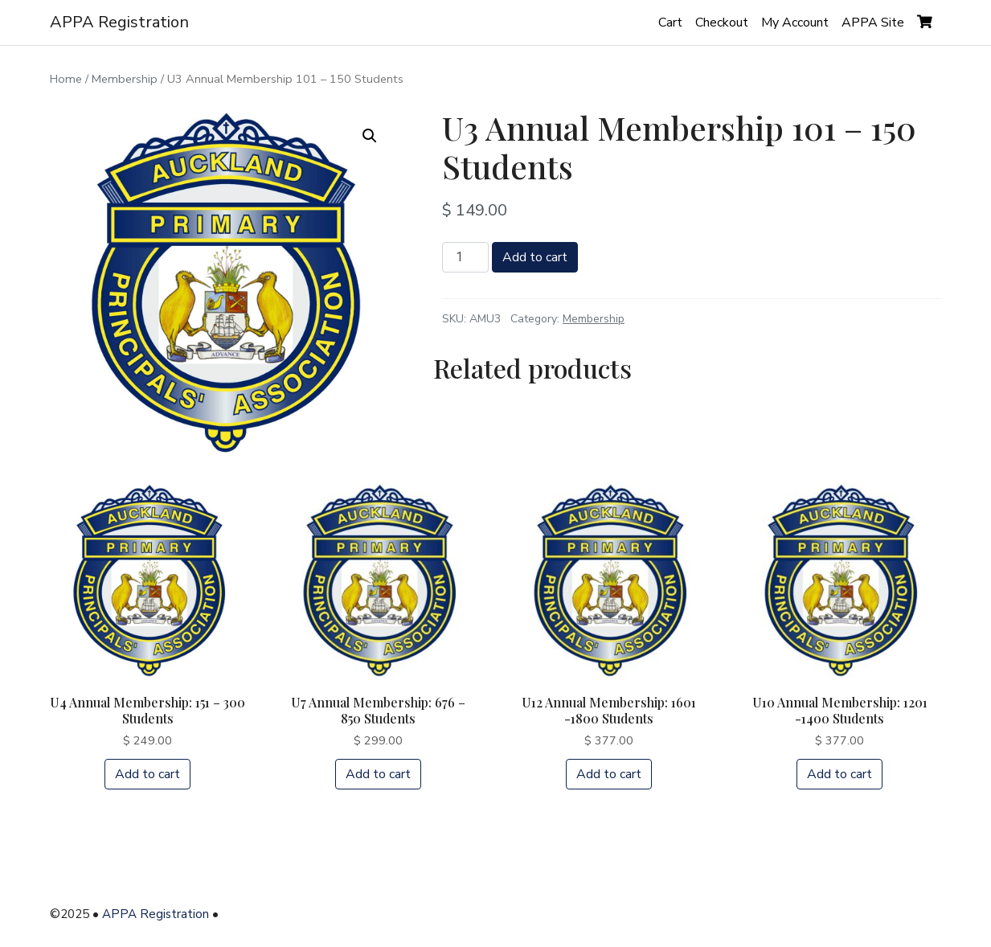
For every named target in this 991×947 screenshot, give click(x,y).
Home (66, 79)
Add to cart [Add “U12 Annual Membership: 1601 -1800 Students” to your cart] (608, 774)
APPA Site (873, 22)
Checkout (721, 22)
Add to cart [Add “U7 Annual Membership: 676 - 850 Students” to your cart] (378, 774)
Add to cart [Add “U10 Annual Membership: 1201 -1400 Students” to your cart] (839, 774)
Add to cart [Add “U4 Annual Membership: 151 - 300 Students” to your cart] (147, 774)
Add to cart (534, 257)
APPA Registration (119, 22)
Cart (670, 22)
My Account (795, 22)
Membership (125, 79)
